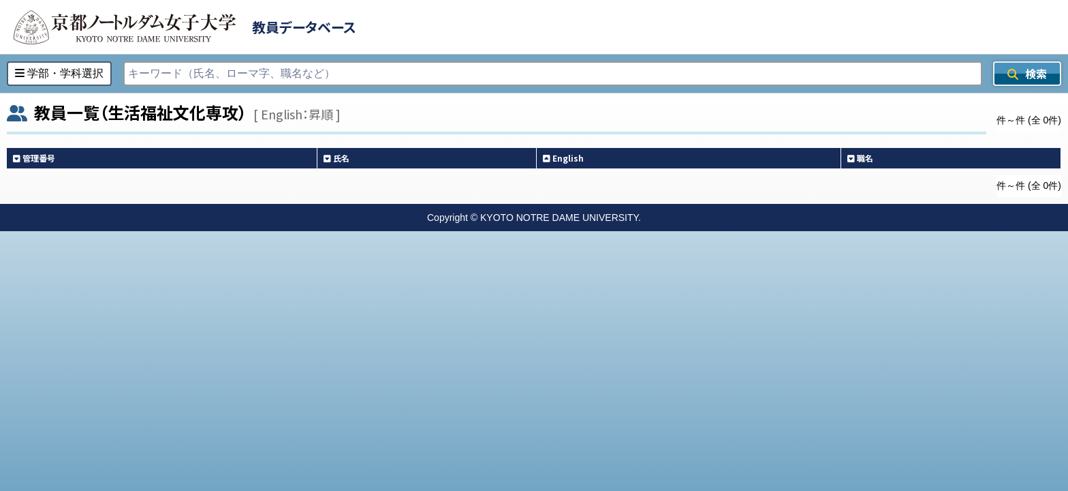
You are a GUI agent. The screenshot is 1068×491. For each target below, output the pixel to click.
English (563, 158)
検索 (1027, 73)
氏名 (336, 158)
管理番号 (34, 158)
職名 (860, 158)
